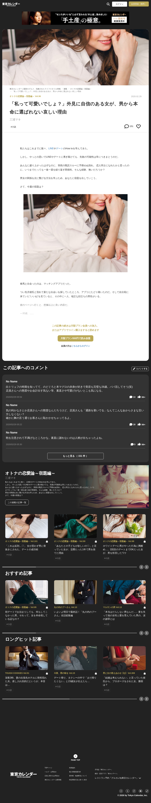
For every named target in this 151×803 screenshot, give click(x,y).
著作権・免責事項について (78, 776)
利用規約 (72, 768)
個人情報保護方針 (75, 772)
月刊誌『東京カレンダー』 (104, 769)
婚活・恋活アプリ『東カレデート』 (106, 773)
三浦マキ (15, 119)
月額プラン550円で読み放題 (76, 338)
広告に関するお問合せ (52, 776)
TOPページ (48, 768)
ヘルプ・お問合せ (50, 772)
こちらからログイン (80, 346)
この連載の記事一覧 (17, 502)
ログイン (119, 4)
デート (59, 148)
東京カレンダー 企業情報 (53, 780)
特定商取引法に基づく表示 (78, 780)
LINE (51, 148)
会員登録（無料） (138, 4)
